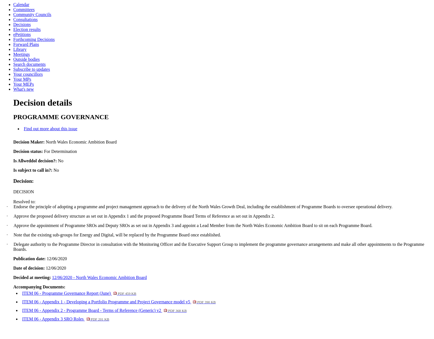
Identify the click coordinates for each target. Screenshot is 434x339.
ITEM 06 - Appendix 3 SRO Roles (65, 319)
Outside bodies (26, 59)
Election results (27, 29)
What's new (23, 89)
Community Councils (32, 14)
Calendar (21, 4)
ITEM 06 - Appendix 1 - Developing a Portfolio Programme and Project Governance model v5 (119, 301)
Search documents (29, 64)
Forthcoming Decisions (34, 39)
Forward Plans (26, 44)
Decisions (22, 24)
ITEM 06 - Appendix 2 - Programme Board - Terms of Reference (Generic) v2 (104, 310)
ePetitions (22, 34)
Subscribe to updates (31, 69)
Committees (24, 9)
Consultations (25, 19)
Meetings (21, 54)
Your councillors (28, 74)
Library (20, 49)
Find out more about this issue (50, 128)
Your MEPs (23, 84)
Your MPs (22, 79)
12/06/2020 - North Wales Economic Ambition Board (99, 277)
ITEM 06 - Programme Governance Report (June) (79, 293)
